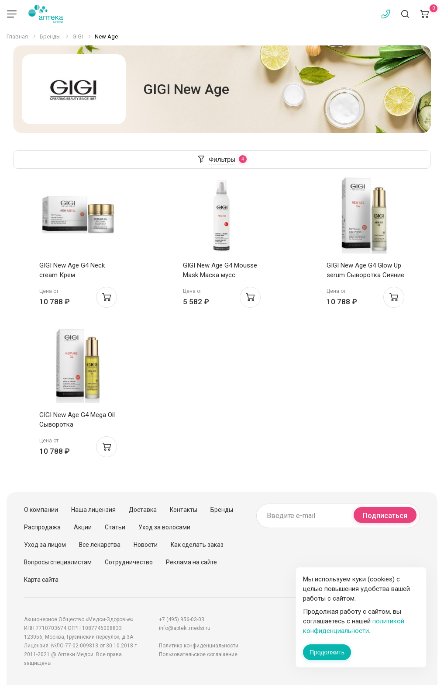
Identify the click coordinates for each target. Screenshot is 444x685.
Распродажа (42, 527)
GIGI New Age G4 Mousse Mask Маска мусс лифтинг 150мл (220, 275)
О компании (41, 509)
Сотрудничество (129, 562)
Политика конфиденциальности (198, 646)
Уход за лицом (45, 544)
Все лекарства (99, 544)
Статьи (115, 527)
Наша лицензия (93, 509)
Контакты (183, 509)
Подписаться (385, 515)
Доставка (143, 509)
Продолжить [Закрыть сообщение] (327, 652)
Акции (83, 527)
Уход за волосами (164, 527)
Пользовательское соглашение (198, 654)
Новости (146, 544)
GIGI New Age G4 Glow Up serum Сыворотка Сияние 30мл (365, 275)
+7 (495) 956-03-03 (181, 619)
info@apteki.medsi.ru (184, 628)
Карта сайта (41, 579)
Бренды (221, 509)
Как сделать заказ (197, 544)
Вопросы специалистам (58, 562)
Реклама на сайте (191, 562)
